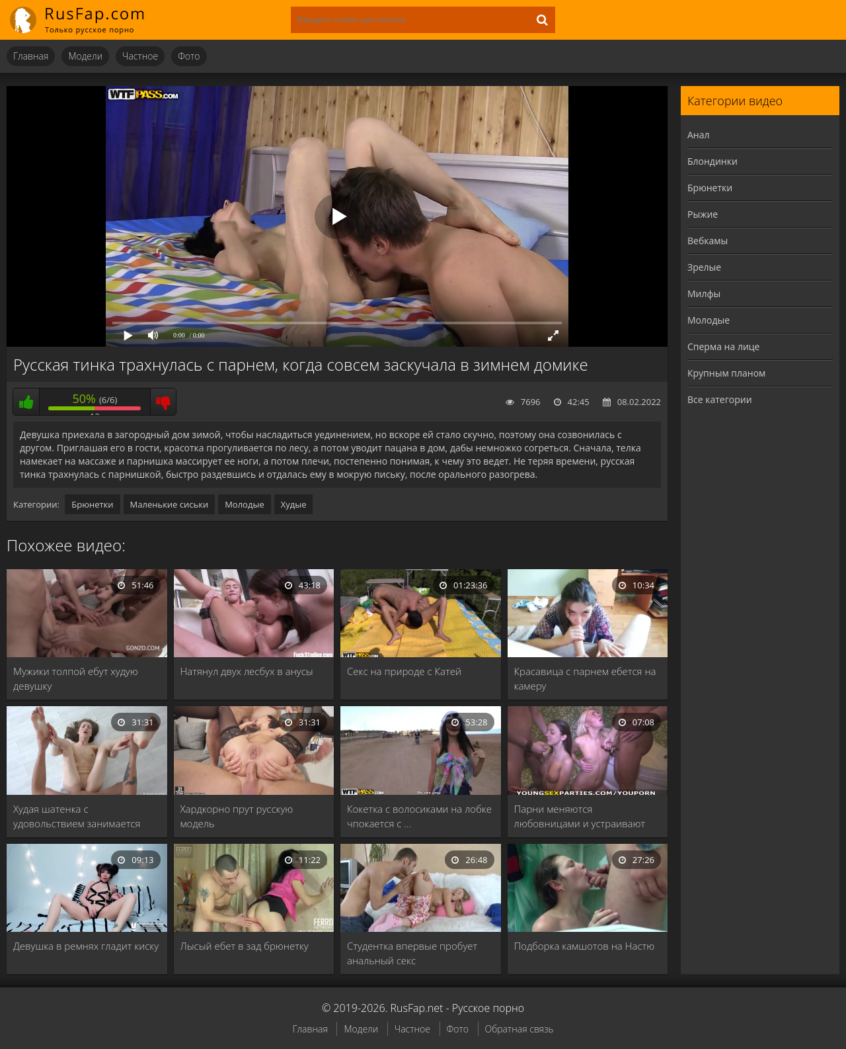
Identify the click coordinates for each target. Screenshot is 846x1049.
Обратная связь (519, 1029)
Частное (140, 56)
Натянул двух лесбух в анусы (246, 671)
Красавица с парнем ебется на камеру (585, 678)
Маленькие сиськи (169, 504)
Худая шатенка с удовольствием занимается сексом (76, 816)
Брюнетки (92, 504)
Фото (189, 56)
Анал (698, 134)
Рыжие (702, 214)
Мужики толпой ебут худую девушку (75, 678)
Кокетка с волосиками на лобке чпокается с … (419, 816)
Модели (85, 56)
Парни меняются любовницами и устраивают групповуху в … (580, 816)
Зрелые (704, 267)
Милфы (703, 293)
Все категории (719, 399)
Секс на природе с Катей (404, 671)
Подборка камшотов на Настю (584, 945)
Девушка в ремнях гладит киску (86, 945)
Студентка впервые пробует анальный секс (412, 953)
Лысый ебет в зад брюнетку (244, 945)
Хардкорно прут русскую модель (236, 816)
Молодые (244, 504)
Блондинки (712, 161)
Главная (30, 56)
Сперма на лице (723, 346)
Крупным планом (726, 373)
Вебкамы (707, 240)
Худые (294, 504)
